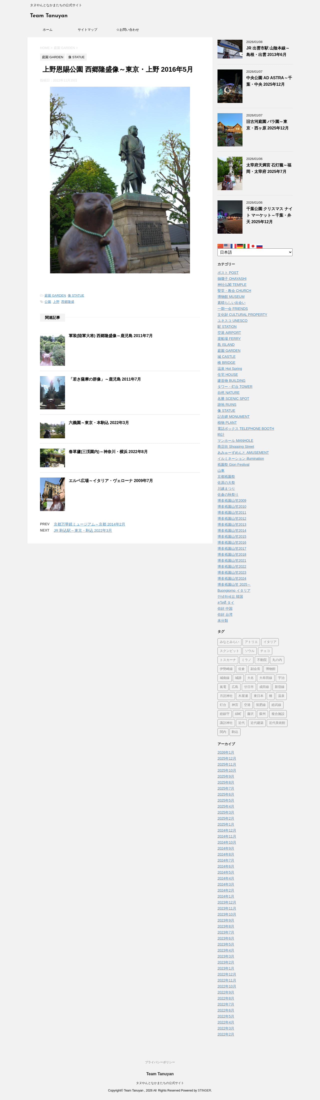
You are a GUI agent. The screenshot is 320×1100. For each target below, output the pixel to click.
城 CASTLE (227, 357)
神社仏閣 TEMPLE (232, 285)
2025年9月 (226, 776)
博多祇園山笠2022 (232, 566)
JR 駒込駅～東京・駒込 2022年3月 (83, 530)
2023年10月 (227, 914)
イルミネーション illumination (241, 459)
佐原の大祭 (226, 483)
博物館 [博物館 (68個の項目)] (271, 669)
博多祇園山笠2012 (232, 519)
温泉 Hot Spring (230, 369)
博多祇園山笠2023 (232, 572)
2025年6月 (226, 794)
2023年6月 (226, 938)
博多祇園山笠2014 (232, 531)
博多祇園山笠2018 (232, 554)
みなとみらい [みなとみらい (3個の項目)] (229, 642)
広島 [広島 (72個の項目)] (235, 687)
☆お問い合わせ (127, 29)
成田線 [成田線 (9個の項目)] (264, 687)
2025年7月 (226, 788)
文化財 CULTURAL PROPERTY (242, 315)
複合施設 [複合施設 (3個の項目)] (278, 714)
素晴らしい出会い (232, 303)
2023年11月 (227, 908)
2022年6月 (226, 1010)
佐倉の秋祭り (228, 495)
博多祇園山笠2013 (232, 525)
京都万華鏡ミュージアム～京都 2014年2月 (89, 524)
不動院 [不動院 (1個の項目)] (262, 660)
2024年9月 (226, 848)
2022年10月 (227, 986)
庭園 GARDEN (55, 295)
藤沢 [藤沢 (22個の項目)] (250, 714)
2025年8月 (226, 782)
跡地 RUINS (227, 405)
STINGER (204, 1090)
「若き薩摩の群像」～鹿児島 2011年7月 (105, 379)
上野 (56, 302)
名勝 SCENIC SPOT (233, 399)
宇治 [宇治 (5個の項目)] (281, 678)
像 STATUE (76, 295)
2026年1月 (226, 752)
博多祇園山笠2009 (232, 501)
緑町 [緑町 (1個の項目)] (238, 714)
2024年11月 (227, 836)
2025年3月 (226, 812)
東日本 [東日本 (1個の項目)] (259, 696)
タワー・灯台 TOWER (235, 387)
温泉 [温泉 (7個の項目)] (281, 696)
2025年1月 (226, 824)
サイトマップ (87, 29)
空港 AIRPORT (229, 333)
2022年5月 (226, 1016)
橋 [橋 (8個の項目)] (270, 696)
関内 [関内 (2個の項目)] (223, 732)
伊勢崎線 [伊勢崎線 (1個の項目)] (226, 669)
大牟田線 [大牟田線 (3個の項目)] (265, 678)
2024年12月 (227, 830)
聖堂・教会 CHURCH (234, 291)
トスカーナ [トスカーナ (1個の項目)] (228, 660)
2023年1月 (226, 968)
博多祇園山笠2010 (232, 507)
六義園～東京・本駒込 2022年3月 (99, 423)
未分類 (223, 620)
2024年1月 (226, 896)
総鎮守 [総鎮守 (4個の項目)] (225, 714)
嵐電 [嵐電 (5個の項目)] (223, 687)
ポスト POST (228, 273)
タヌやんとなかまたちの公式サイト (160, 1083)
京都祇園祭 (226, 477)
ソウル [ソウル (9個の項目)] (249, 651)
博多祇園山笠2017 (232, 548)
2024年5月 (226, 872)
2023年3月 (226, 956)
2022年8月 (226, 998)
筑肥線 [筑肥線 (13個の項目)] (261, 705)
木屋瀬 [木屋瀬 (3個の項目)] (243, 696)
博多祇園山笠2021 (232, 560)
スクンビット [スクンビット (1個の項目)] (229, 651)
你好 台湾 (225, 614)
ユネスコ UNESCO (233, 321)
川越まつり (226, 489)
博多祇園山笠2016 (232, 543)
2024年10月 (227, 842)
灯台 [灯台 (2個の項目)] (223, 705)
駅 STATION (227, 327)
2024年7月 (226, 860)
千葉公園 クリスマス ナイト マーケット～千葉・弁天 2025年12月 (269, 215)
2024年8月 (226, 854)
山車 (221, 471)
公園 (47, 302)
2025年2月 (226, 818)
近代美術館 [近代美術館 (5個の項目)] (277, 723)
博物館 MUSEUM (231, 297)
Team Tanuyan (49, 16)
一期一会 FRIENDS (233, 309)
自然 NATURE (229, 393)
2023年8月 (226, 926)
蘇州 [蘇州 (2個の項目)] (262, 714)
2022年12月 (227, 974)
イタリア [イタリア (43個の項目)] (270, 642)
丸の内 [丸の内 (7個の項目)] (277, 660)
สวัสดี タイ (226, 602)
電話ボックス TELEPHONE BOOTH (246, 429)
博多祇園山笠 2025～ (234, 584)
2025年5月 (226, 800)
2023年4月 (226, 950)
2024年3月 (226, 884)
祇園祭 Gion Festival (234, 465)
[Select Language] (255, 252)
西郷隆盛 (67, 302)
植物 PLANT (227, 423)
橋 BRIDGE (227, 363)
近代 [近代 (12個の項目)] (241, 723)
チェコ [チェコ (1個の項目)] (265, 651)
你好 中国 (225, 608)
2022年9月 (226, 992)
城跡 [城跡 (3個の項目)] (238, 678)
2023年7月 (226, 932)
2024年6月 (226, 866)
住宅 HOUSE (228, 375)
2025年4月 (226, 806)
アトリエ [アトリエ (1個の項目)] (251, 642)
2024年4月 (226, 878)
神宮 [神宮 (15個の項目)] (235, 705)
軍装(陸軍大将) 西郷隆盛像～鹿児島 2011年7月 (111, 336)
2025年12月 (227, 758)
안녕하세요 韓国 (230, 596)
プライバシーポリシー (160, 1062)
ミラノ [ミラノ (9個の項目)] (246, 660)
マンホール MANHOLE (235, 441)
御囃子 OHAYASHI (232, 279)
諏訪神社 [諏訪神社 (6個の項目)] (226, 723)
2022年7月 (226, 1004)
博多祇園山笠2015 (232, 537)
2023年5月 (226, 944)
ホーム (47, 29)
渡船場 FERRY (229, 339)
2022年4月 (226, 1022)
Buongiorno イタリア (234, 590)
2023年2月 (226, 962)
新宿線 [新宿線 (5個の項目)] (279, 687)
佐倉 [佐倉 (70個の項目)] (241, 669)
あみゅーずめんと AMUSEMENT (243, 453)
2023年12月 (227, 902)
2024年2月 (226, 890)
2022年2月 (226, 1034)
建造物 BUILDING (232, 381)
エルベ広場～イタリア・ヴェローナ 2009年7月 (111, 481)
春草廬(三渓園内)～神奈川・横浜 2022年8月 (108, 452)
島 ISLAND (226, 345)
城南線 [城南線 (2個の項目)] (225, 678)
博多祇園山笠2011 (232, 513)
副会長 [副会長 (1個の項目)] (255, 669)
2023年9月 (226, 920)
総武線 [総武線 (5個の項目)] (276, 705)
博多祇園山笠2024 (232, 578)
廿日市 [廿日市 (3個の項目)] (249, 687)
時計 (221, 435)
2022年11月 (227, 980)
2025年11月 (227, 764)
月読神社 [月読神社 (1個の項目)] (226, 696)
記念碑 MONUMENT (234, 417)
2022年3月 (226, 1028)
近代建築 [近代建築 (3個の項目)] (257, 723)
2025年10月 (227, 770)
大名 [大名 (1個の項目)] (250, 678)
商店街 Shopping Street (236, 447)
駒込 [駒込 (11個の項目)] (235, 732)
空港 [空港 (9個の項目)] (247, 705)
